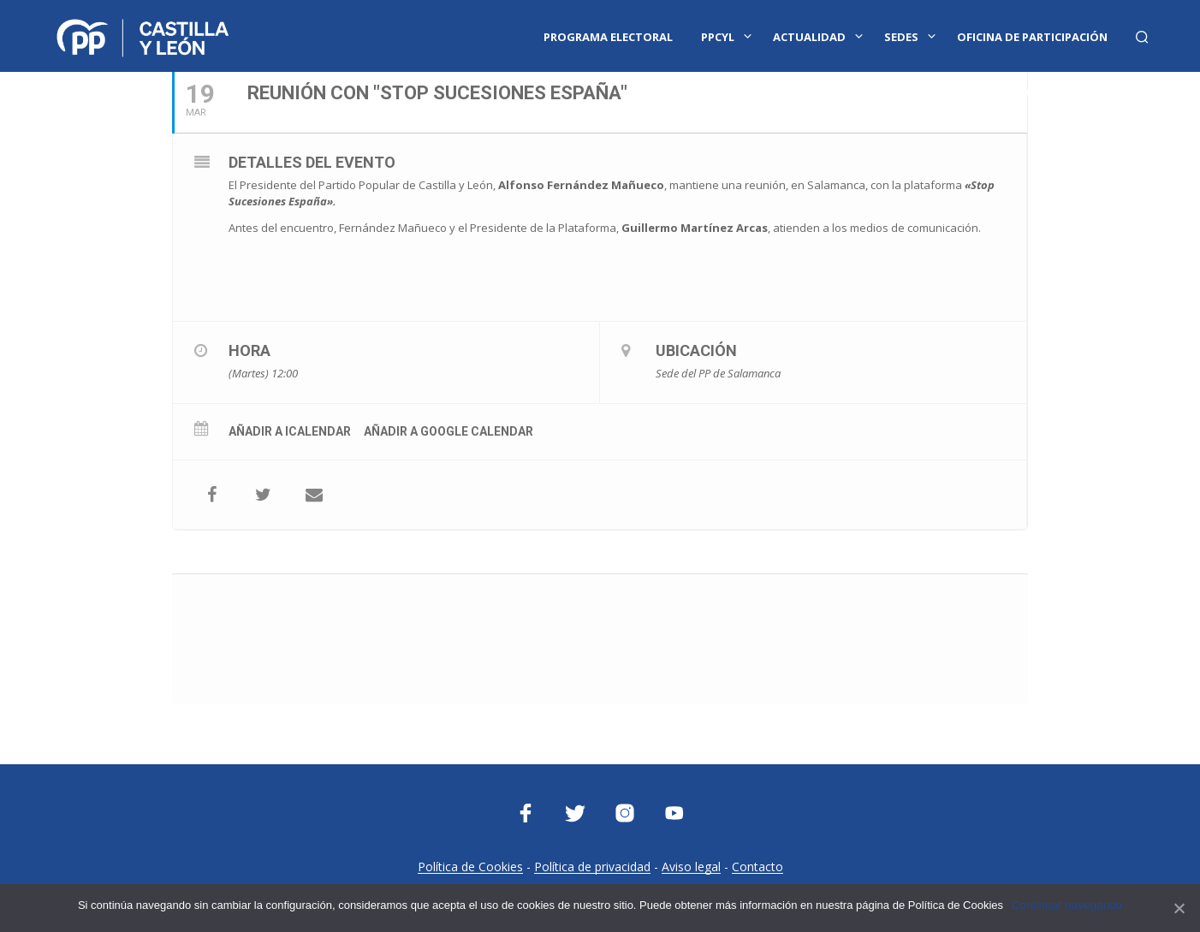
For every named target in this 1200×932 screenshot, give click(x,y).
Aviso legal (691, 867)
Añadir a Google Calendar (448, 431)
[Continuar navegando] (1178, 908)
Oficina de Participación (1032, 37)
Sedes (901, 37)
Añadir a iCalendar (290, 431)
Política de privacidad (592, 867)
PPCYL (717, 37)
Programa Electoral (608, 37)
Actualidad (809, 37)
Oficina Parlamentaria (1055, 91)
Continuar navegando (1067, 905)
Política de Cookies (470, 867)
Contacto (757, 867)
